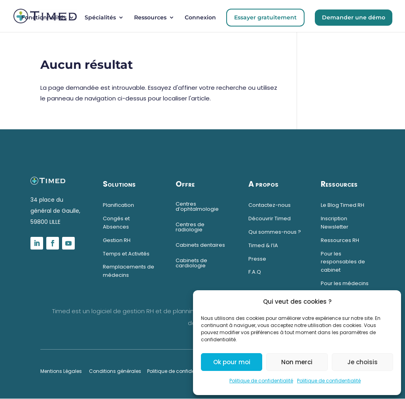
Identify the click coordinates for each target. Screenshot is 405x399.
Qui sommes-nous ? (274, 232)
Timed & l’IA (263, 245)
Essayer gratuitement (265, 17)
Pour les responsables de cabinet (343, 262)
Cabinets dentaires (200, 245)
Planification (118, 205)
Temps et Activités (126, 253)
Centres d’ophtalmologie (197, 206)
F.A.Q (254, 272)
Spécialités (100, 18)
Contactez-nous (269, 205)
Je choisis (362, 362)
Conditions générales (115, 371)
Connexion (200, 18)
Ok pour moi (231, 362)
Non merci (296, 362)
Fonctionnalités (43, 18)
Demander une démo (353, 17)
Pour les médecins (345, 283)
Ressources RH (340, 240)
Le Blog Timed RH (342, 205)
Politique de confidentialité (261, 380)
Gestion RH (117, 240)
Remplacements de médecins (128, 271)
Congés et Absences (116, 223)
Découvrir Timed (269, 218)
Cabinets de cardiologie (191, 263)
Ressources (150, 18)
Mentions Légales (61, 371)
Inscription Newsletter (334, 223)
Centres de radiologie (190, 227)
